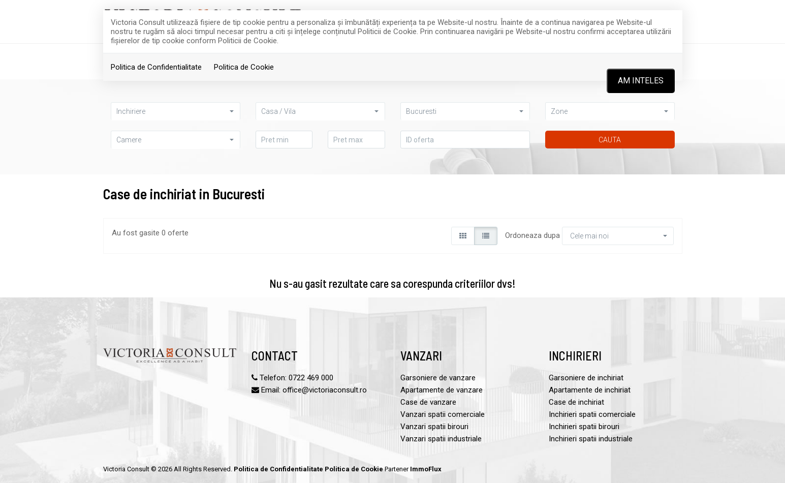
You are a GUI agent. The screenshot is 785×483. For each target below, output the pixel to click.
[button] (175, 111)
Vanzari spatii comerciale (442, 414)
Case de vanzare (428, 402)
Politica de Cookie (244, 67)
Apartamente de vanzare (441, 390)
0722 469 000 (311, 377)
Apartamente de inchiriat (590, 390)
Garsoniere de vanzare (438, 377)
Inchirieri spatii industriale (591, 438)
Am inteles (641, 80)
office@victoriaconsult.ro (324, 390)
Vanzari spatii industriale (441, 438)
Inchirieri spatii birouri (584, 426)
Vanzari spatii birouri (434, 426)
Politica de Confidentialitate (156, 67)
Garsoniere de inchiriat (586, 377)
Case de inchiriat (576, 402)
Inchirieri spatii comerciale (592, 414)
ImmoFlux (426, 469)
